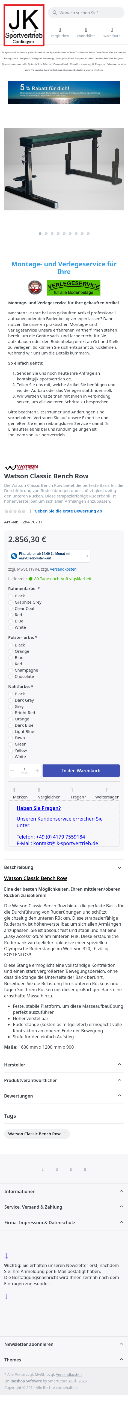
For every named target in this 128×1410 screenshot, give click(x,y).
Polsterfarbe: (21, 637)
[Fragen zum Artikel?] (78, 793)
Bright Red (25, 712)
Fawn (20, 737)
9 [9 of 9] (88, 233)
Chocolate (24, 676)
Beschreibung (18, 867)
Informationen (19, 1191)
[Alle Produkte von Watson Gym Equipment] (22, 466)
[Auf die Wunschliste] (20, 793)
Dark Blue (24, 725)
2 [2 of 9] (46, 233)
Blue (19, 621)
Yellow (21, 750)
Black (20, 595)
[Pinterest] (85, 1169)
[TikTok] (71, 1169)
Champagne (26, 670)
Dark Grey (24, 700)
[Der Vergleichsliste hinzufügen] (49, 793)
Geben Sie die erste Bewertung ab (68, 511)
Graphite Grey (28, 602)
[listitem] (64, 169)
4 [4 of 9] (58, 233)
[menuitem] (37, 1134)
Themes (12, 1360)
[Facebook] (43, 1169)
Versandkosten (63, 569)
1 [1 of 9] (40, 233)
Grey (19, 706)
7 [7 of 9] (76, 233)
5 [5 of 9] (64, 233)
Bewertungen (18, 1096)
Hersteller (14, 1065)
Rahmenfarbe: (22, 588)
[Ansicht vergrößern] (64, 169)
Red (18, 614)
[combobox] (86, 12)
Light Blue (24, 731)
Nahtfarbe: (19, 686)
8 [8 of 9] (82, 233)
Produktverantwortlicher (30, 1080)
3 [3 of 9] (52, 233)
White (20, 627)
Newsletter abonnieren (28, 1344)
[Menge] (24, 770)
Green (20, 744)
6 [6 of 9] (70, 233)
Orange (22, 651)
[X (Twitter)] (57, 1169)
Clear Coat (25, 608)
